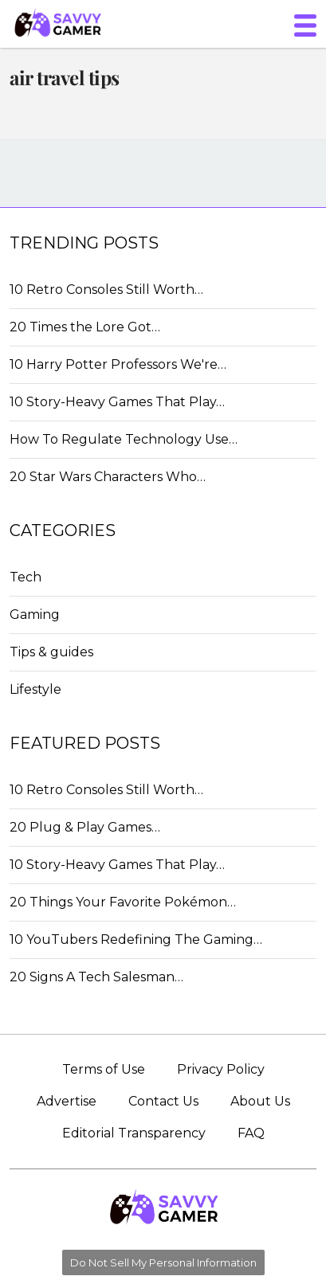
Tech (25, 577)
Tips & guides (51, 652)
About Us (260, 1101)
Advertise (66, 1101)
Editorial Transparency (134, 1133)
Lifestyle (35, 689)
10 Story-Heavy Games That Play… (117, 401)
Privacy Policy (221, 1069)
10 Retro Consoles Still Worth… (106, 289)
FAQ (251, 1133)
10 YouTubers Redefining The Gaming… (136, 939)
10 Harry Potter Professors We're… (118, 364)
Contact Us (163, 1101)
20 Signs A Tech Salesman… (96, 976)
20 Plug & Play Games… (85, 827)
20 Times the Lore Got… (85, 327)
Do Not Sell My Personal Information (163, 1262)
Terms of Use (103, 1069)
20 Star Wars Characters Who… (108, 476)
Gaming (35, 614)
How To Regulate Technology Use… (124, 439)
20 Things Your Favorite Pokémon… (123, 902)
